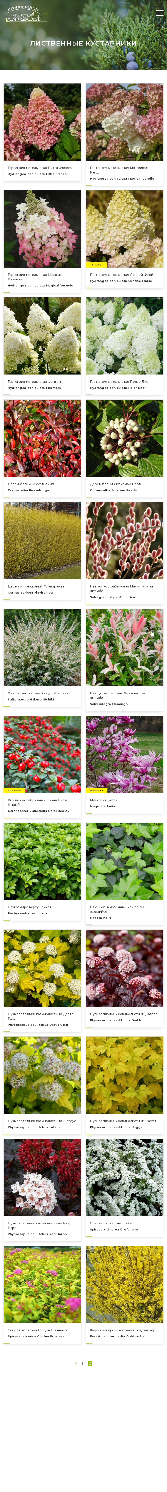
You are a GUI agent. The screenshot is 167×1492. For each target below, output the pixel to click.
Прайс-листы (26, 17)
